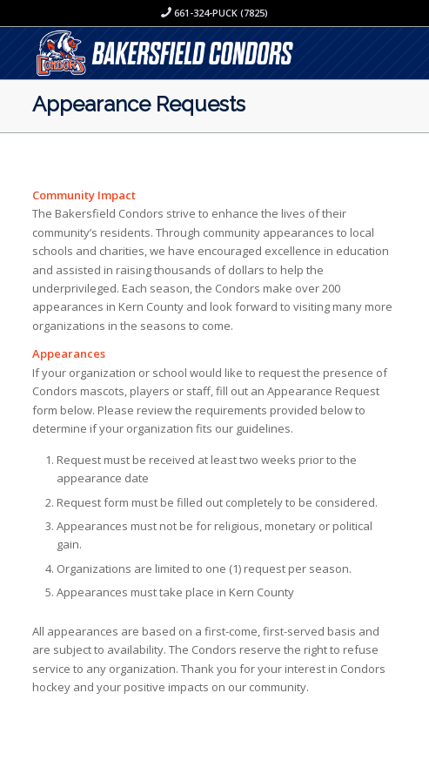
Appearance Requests (138, 104)
